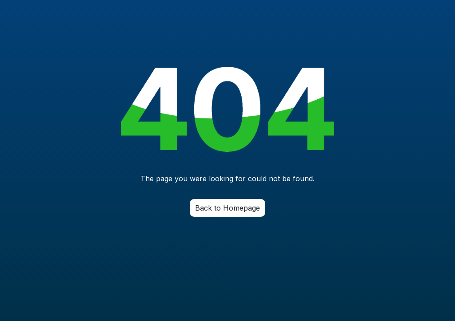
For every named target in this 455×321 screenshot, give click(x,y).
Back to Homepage (227, 207)
